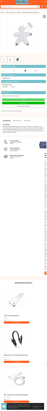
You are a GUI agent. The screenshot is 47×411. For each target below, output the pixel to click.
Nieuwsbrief (26, 362)
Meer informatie (13, 315)
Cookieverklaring (27, 382)
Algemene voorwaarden (29, 379)
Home (2, 12)
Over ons (26, 360)
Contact (2, 379)
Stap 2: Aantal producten (8, 75)
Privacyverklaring (27, 380)
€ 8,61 (7, 345)
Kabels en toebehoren (10, 12)
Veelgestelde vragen (28, 363)
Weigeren (41, 406)
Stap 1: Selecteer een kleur (9, 66)
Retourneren (3, 380)
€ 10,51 (7, 312)
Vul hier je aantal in (6, 78)
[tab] (6, 120)
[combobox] (18, 6)
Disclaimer (26, 384)
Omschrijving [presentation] (6, 120)
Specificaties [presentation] (26, 120)
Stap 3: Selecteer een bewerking (10, 81)
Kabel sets (19, 12)
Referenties (3, 382)
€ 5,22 (28, 312)
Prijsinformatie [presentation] (16, 120)
